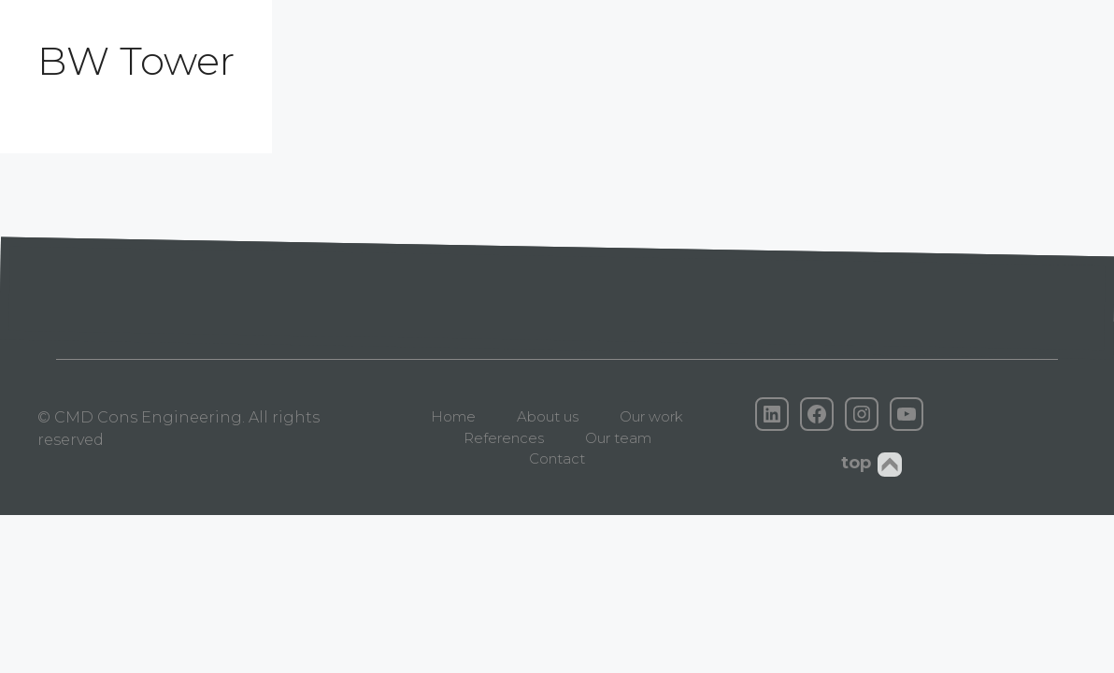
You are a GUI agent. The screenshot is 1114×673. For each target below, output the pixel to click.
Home (453, 416)
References (504, 438)
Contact (557, 458)
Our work (651, 416)
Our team (618, 438)
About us (547, 416)
